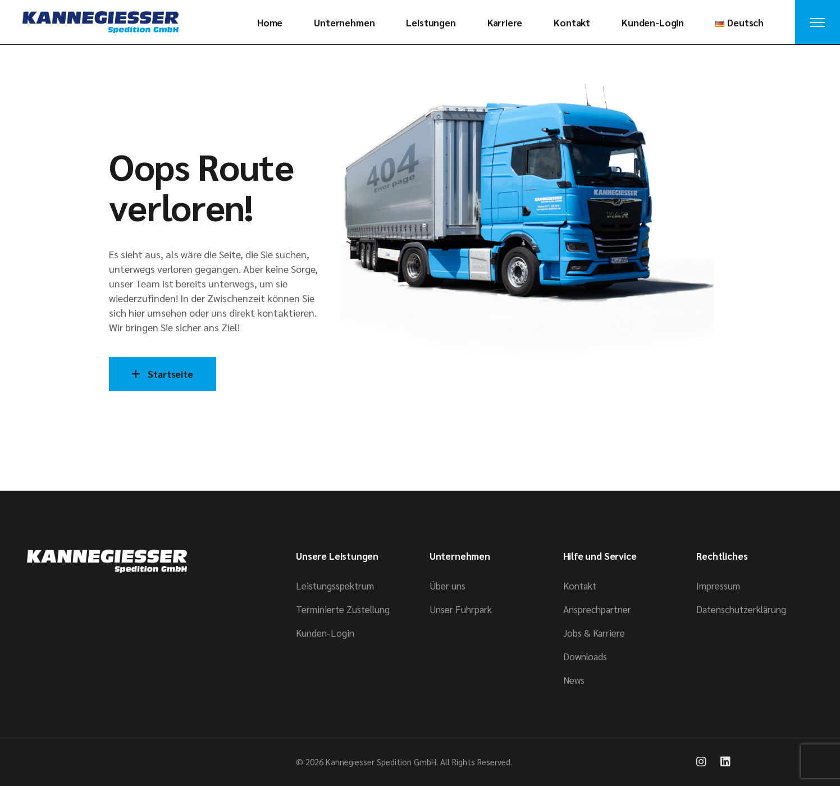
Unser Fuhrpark (461, 609)
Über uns (447, 585)
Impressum (718, 585)
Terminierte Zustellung (343, 609)
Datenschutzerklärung (741, 609)
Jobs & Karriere (594, 633)
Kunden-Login (325, 633)
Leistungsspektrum (335, 585)
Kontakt (579, 585)
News (574, 680)
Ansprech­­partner (597, 609)
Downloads (585, 656)
